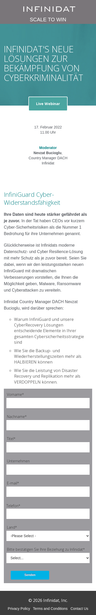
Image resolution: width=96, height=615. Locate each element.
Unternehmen (18, 461)
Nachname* (17, 416)
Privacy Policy (19, 609)
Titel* (11, 438)
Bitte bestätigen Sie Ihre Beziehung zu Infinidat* (46, 549)
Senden (29, 575)
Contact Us (79, 609)
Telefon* (13, 505)
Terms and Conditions (50, 609)
